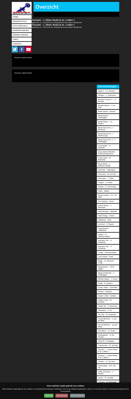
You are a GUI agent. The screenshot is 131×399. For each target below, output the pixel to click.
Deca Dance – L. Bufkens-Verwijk (104, 165)
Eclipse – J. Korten (105, 182)
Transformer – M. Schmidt (108, 345)
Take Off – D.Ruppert (106, 341)
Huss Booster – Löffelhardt (104, 229)
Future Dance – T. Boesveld (105, 206)
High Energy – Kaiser (106, 216)
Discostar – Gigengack (106, 170)
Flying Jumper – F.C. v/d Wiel (107, 196)
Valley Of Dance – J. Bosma (106, 373)
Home (15, 17)
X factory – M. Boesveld (107, 382)
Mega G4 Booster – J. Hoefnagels (106, 274)
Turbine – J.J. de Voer (106, 362)
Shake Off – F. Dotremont (107, 306)
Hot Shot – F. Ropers (106, 224)
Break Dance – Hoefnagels (103, 117)
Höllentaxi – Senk (104, 220)
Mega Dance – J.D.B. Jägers (106, 268)
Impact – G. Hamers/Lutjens (104, 235)
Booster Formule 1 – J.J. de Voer (107, 100)
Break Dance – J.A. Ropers (105, 123)
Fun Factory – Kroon (106, 201)
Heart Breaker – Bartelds (107, 211)
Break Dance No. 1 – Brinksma (106, 129)
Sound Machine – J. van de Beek (107, 320)
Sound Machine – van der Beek (108, 326)
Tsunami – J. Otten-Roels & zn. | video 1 (53, 20)
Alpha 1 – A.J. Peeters (106, 91)
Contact (17, 44)
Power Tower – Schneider (108, 287)
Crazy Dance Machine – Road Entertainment (107, 153)
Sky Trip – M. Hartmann (107, 315)
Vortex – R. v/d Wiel (105, 378)
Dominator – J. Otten (106, 178)
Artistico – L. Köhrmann (107, 95)
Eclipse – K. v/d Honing (107, 187)
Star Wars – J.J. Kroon (106, 331)
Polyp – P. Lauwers (105, 283)
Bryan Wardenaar (75, 22)
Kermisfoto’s (20, 21)
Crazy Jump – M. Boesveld (104, 159)
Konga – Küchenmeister (107, 252)
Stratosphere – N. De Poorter (106, 336)
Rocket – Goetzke (105, 292)
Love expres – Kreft (105, 257)
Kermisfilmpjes (21, 30)
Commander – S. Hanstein (104, 147)
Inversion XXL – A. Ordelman (105, 241)
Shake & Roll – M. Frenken (105, 301)
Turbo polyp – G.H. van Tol (107, 367)
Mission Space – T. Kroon (107, 279)
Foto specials (20, 26)
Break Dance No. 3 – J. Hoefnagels (107, 141)
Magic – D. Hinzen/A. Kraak (106, 262)
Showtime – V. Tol (105, 310)
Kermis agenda (20, 35)
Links (15, 39)
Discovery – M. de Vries (107, 174)
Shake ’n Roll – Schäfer (107, 296)
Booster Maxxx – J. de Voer (106, 106)
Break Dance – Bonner (106, 111)
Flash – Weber (103, 191)
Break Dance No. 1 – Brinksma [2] (106, 135)
